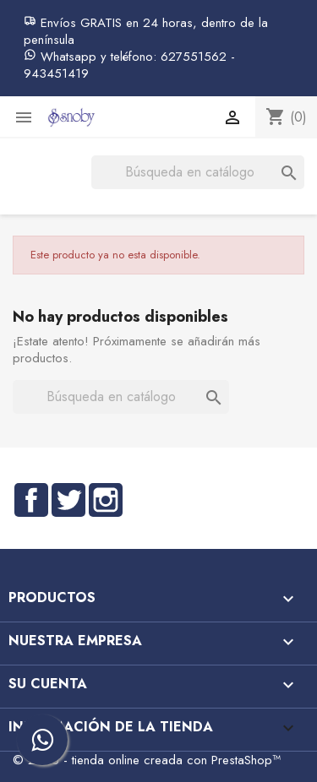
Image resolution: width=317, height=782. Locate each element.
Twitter (68, 500)
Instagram (106, 500)
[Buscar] (197, 172)
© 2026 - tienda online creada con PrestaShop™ (147, 760)
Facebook (31, 500)
